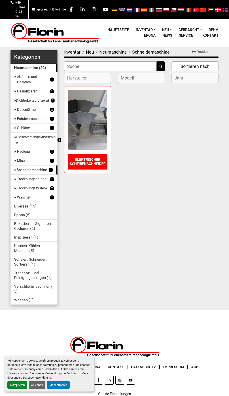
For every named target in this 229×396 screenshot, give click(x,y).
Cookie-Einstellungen (114, 394)
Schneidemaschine (32, 170)
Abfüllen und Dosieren (27, 79)
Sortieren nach (195, 66)
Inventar (144, 30)
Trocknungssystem (32, 188)
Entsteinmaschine (31, 119)
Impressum (173, 367)
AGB (194, 367)
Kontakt (210, 35)
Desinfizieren (27, 91)
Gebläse (23, 128)
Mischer (23, 161)
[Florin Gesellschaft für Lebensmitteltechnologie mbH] (114, 346)
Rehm (213, 30)
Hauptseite (118, 30)
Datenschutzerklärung (37, 377)
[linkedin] (82, 9)
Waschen (24, 197)
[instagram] (94, 9)
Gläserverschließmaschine (36, 140)
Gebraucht (188, 30)
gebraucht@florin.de (51, 9)
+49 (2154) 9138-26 (20, 9)
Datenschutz (143, 367)
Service (186, 35)
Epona (150, 35)
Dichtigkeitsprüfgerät (32, 100)
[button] (145, 30)
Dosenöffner (27, 109)
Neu (165, 30)
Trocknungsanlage (31, 179)
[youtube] (105, 9)
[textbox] (80, 78)
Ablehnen (37, 385)
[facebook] (71, 9)
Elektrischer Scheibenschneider (88, 161)
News (167, 35)
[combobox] (87, 78)
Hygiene (23, 151)
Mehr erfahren (58, 385)
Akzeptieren (17, 385)
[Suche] (110, 66)
